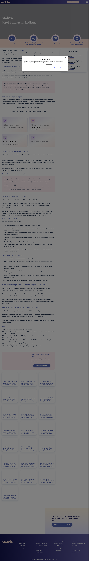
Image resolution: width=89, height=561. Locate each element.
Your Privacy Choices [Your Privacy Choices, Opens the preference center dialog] (58, 67)
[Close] (65, 57)
